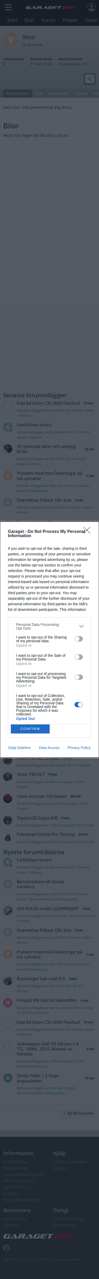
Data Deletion (19, 748)
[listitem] (49, 626)
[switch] (78, 638)
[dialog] (49, 640)
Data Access (49, 748)
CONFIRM (30, 729)
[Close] (89, 532)
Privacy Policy (79, 748)
